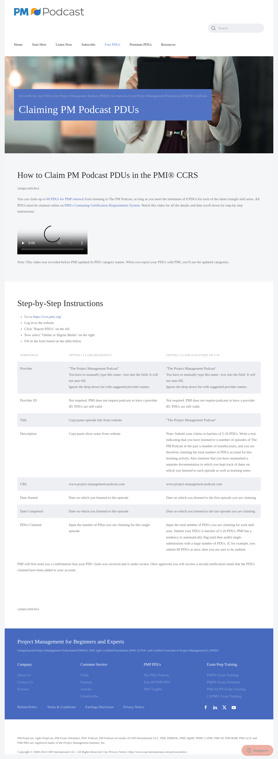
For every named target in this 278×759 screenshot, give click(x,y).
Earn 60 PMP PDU (157, 682)
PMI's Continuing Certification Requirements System (102, 205)
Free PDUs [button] (112, 44)
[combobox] (236, 28)
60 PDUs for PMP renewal (65, 199)
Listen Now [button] (64, 44)
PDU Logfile (153, 689)
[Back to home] (49, 11)
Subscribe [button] (88, 44)
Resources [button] (168, 44)
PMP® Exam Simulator (223, 682)
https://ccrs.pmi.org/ (47, 317)
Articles (85, 689)
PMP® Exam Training (222, 675)
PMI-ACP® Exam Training (226, 689)
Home (18, 44)
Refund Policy (27, 707)
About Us (24, 675)
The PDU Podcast (156, 675)
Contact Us (25, 682)
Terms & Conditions (61, 707)
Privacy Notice (133, 707)
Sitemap (86, 682)
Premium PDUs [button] (141, 44)
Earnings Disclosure (99, 707)
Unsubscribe (89, 696)
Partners (23, 689)
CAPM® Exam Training (224, 696)
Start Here (39, 44)
